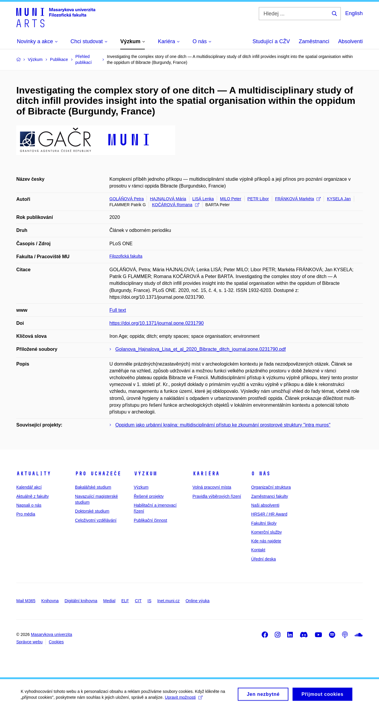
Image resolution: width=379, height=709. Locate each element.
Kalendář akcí (29, 487)
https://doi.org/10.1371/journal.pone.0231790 (157, 323)
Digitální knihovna (81, 600)
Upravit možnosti (184, 699)
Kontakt (258, 550)
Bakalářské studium (93, 487)
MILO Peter (230, 198)
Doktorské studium (92, 511)
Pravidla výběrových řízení (216, 496)
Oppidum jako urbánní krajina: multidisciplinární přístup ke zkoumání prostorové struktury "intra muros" (222, 424)
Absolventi (350, 41)
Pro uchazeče (98, 473)
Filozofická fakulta (126, 256)
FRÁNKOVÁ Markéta (298, 198)
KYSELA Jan (339, 198)
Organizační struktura (271, 487)
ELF (125, 600)
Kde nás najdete (266, 541)
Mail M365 (26, 600)
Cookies (56, 641)
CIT (138, 600)
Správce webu (29, 641)
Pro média (25, 514)
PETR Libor (258, 198)
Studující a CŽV (271, 41)
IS (149, 600)
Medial (109, 600)
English (354, 13)
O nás (260, 473)
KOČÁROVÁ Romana (175, 204)
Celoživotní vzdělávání (95, 520)
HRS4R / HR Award (269, 514)
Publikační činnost (150, 520)
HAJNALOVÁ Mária (168, 198)
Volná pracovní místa (211, 487)
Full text (118, 310)
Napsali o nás (28, 505)
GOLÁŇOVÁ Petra (127, 198)
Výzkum (145, 473)
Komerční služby (266, 532)
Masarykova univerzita (51, 634)
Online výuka (198, 600)
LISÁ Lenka (203, 198)
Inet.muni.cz (168, 600)
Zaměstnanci (314, 41)
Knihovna (50, 600)
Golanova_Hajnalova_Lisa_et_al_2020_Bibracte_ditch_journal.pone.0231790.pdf (200, 349)
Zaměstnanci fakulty (269, 496)
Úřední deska (263, 559)
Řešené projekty (149, 496)
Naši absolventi (265, 505)
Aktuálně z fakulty (32, 496)
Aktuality (33, 473)
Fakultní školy (264, 523)
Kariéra (205, 473)
